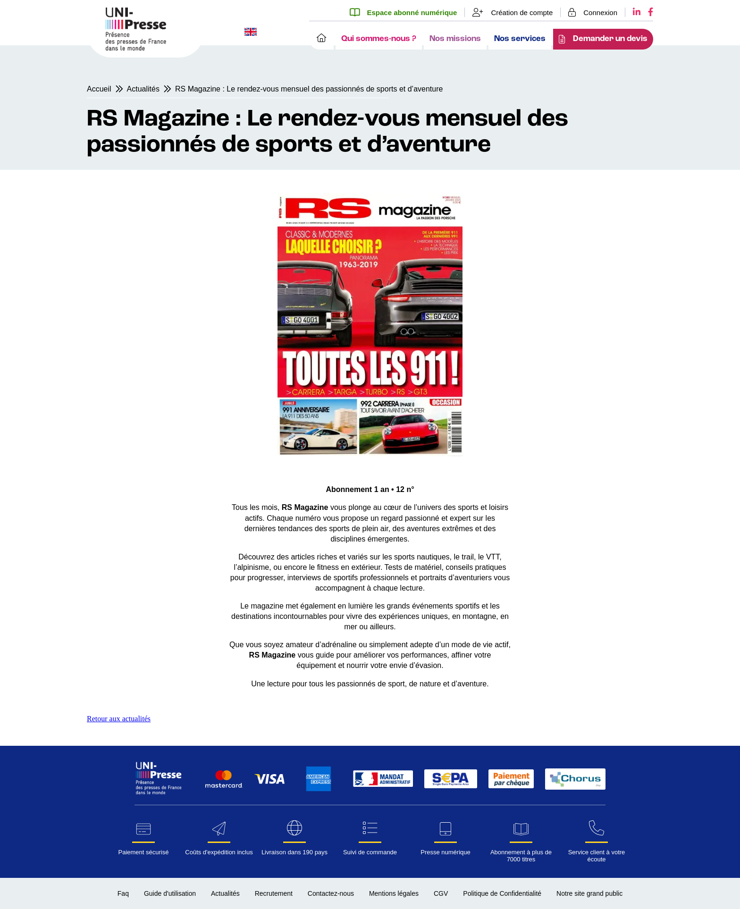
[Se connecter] (593, 12)
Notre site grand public (589, 893)
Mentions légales (394, 893)
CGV (441, 893)
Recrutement (274, 893)
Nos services (520, 39)
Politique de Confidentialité (502, 893)
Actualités (143, 89)
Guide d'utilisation (170, 893)
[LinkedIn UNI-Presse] (632, 12)
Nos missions (455, 39)
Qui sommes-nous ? (378, 39)
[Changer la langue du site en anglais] (250, 33)
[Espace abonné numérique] (407, 12)
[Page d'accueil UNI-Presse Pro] (136, 48)
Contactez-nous (331, 893)
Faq (123, 893)
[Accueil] (321, 39)
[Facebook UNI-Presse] (646, 12)
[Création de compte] (513, 12)
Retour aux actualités (119, 719)
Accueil (99, 89)
